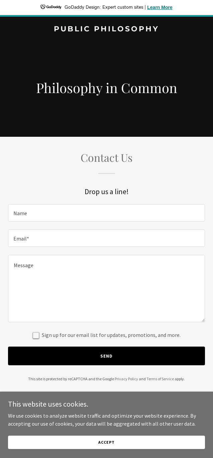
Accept (106, 442)
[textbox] (106, 212)
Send (106, 356)
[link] (106, 29)
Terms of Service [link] (160, 378)
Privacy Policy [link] (126, 378)
